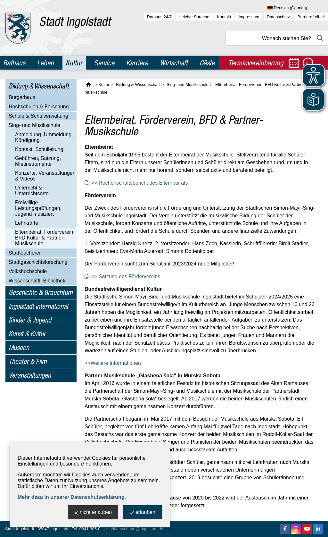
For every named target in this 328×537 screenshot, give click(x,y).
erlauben (142, 512)
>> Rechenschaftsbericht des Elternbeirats (139, 183)
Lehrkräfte (26, 223)
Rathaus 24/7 (159, 16)
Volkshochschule (28, 271)
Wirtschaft (174, 63)
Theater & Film (28, 361)
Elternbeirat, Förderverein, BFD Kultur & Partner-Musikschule (45, 237)
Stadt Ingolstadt (19, 528)
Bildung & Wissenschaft (39, 86)
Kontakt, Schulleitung (39, 149)
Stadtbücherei (24, 253)
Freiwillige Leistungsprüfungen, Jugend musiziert (38, 208)
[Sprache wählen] (297, 8)
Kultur (74, 63)
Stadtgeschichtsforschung (38, 262)
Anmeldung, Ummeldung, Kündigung (44, 137)
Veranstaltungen (30, 375)
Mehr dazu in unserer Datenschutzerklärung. (72, 497)
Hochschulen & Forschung (39, 106)
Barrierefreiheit (311, 16)
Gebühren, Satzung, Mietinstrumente (38, 161)
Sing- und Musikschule (34, 125)
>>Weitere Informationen (113, 363)
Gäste (207, 63)
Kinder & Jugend (30, 320)
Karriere (137, 63)
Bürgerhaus (22, 97)
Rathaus (14, 63)
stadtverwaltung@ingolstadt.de (134, 528)
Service (104, 63)
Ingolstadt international (38, 306)
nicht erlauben (93, 512)
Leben (45, 63)
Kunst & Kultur (27, 334)
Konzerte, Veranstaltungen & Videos (45, 175)
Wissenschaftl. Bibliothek (37, 280)
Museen (19, 347)
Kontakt (224, 16)
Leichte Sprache (194, 16)
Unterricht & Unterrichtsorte (32, 190)
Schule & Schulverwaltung (38, 116)
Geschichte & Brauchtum (41, 292)
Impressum (249, 16)
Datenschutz (278, 16)
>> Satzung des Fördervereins (126, 276)
